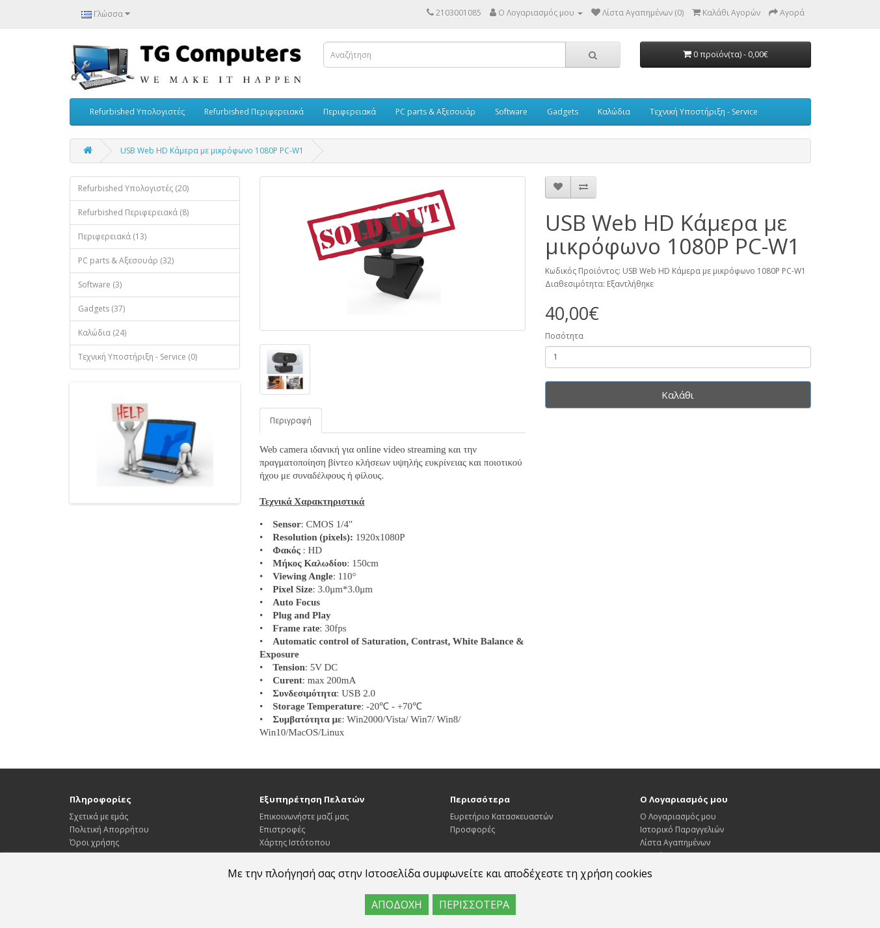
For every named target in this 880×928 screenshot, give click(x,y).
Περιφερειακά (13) (112, 236)
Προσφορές (472, 829)
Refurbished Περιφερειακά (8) (133, 212)
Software (511, 111)
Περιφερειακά (349, 111)
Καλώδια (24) (102, 332)
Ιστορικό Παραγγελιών (682, 829)
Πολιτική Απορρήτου (109, 829)
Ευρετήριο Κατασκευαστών (501, 816)
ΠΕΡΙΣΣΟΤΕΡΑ (474, 904)
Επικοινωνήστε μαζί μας (304, 816)
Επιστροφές (282, 829)
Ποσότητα (564, 335)
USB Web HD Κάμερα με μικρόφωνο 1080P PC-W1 (212, 150)
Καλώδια (614, 111)
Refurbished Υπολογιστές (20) (133, 188)
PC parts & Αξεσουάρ (435, 111)
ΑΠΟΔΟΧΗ (396, 904)
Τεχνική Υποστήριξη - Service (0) (137, 356)
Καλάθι (677, 394)
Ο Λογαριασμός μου (678, 816)
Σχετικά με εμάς (99, 816)
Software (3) (100, 284)
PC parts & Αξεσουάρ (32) (126, 260)
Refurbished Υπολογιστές (137, 111)
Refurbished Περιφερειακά (254, 111)
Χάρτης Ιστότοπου (295, 842)
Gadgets (562, 111)
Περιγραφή (291, 420)
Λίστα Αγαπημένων (675, 842)
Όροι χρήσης (94, 842)
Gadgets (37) (101, 308)
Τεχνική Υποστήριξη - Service (704, 111)
